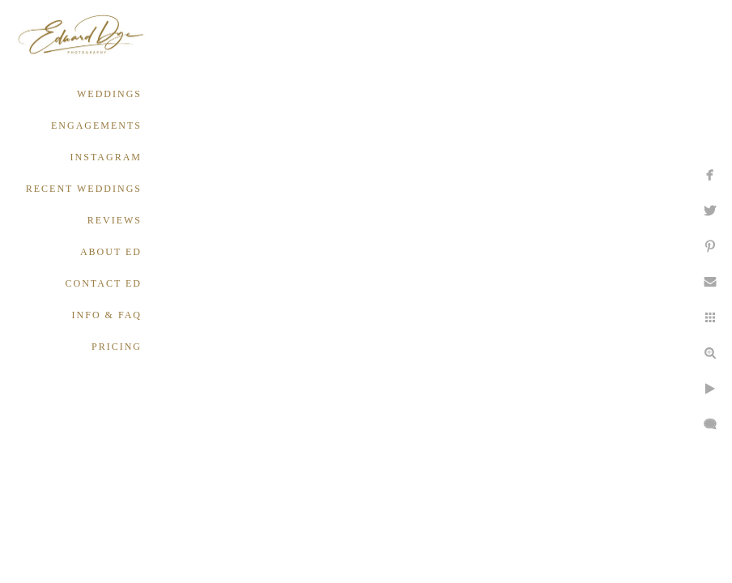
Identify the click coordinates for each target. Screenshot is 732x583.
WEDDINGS (109, 94)
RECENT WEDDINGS (84, 188)
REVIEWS (114, 220)
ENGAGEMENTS (96, 125)
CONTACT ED (104, 283)
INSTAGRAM (106, 157)
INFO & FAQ (107, 315)
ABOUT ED (111, 251)
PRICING (117, 346)
